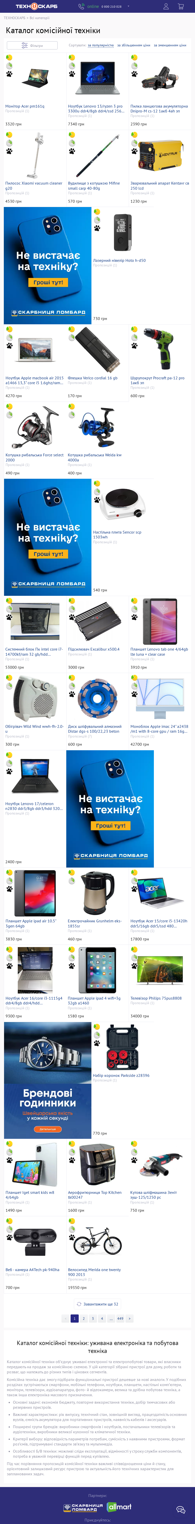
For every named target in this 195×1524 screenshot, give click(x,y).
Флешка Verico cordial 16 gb (31, 419)
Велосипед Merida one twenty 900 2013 (158, 1203)
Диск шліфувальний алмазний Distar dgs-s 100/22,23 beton (96, 715)
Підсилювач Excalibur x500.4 (95, 614)
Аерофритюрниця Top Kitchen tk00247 (158, 1105)
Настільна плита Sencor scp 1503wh (156, 519)
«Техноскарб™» (76, 1512)
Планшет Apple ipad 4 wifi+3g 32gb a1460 (33, 1008)
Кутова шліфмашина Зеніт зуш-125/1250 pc (30, 1203)
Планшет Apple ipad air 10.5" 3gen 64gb (157, 812)
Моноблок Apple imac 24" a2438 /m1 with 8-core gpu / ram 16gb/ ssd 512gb (157, 715)
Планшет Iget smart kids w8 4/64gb (93, 1105)
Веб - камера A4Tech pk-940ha (96, 1200)
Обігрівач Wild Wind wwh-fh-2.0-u (32, 715)
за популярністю (101, 45)
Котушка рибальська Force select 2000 (155, 422)
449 (120, 1249)
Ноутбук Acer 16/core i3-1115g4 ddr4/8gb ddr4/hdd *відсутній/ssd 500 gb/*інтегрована (156, 910)
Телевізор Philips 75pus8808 (95, 1005)
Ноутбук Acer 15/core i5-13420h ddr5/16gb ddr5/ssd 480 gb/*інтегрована (94, 910)
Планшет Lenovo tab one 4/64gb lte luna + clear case (156, 617)
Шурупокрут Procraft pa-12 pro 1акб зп (96, 422)
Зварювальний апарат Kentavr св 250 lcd (159, 226)
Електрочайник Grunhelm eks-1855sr (34, 910)
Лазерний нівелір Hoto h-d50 (95, 321)
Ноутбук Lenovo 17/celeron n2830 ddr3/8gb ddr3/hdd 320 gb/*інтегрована (34, 812)
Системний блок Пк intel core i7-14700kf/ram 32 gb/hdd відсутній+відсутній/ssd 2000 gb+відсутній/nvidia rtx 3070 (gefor (33, 617)
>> (111, 1249)
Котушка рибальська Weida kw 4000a (33, 519)
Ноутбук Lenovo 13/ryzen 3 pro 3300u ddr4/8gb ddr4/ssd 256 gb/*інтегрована (96, 129)
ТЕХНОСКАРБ (14, 17)
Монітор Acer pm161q (26, 126)
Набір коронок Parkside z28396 (35, 1103)
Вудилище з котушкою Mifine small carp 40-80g (95, 226)
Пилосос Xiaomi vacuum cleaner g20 (28, 226)
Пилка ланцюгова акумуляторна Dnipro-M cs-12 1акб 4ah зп (158, 129)
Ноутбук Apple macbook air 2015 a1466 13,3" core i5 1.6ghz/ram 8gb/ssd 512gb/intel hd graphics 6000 (158, 324)
